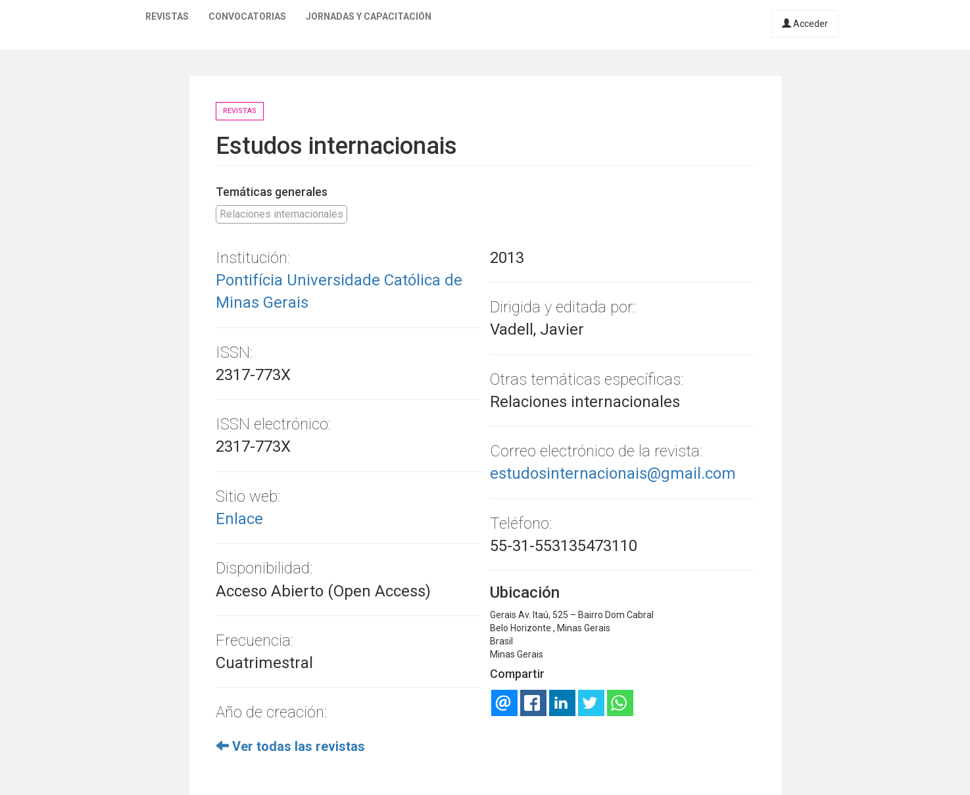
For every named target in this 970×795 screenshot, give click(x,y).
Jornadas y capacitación (368, 16)
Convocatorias (247, 16)
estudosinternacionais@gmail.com (613, 473)
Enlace (239, 519)
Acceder (805, 23)
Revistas (167, 16)
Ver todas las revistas (290, 746)
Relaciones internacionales (281, 214)
